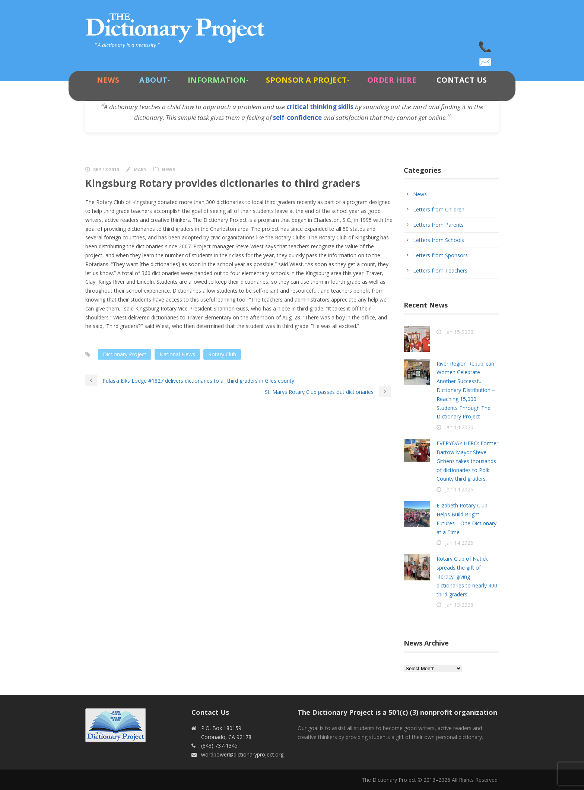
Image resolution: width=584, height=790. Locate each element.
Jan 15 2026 (459, 331)
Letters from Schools (438, 239)
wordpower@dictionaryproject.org (485, 59)
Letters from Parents (438, 224)
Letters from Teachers (440, 270)
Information (217, 80)
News (108, 80)
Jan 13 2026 (459, 604)
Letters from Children (438, 209)
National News (177, 354)
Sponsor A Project (306, 80)
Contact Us (462, 80)
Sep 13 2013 (106, 169)
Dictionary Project (124, 354)
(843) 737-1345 (485, 44)
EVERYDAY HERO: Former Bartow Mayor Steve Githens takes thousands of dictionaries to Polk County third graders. (467, 461)
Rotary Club (222, 354)
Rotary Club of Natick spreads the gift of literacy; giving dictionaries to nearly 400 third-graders (467, 576)
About (153, 80)
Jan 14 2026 (459, 427)
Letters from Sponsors (440, 255)
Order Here (391, 80)
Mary (140, 169)
